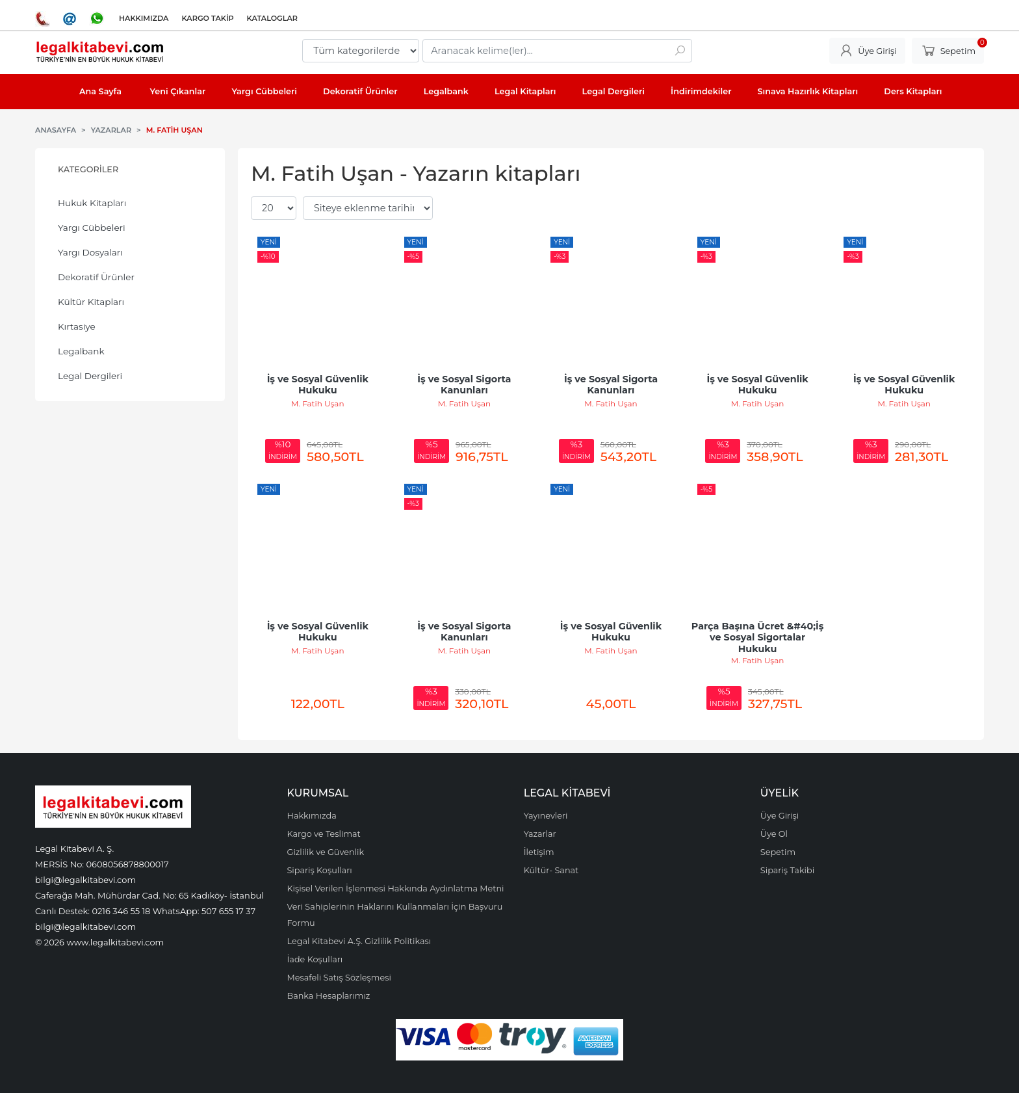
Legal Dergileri (90, 376)
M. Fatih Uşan (317, 403)
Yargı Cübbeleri (91, 227)
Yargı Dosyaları (90, 252)
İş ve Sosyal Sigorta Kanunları (465, 385)
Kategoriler (88, 169)
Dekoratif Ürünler (96, 277)
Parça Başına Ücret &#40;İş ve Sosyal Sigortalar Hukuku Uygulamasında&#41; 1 (759, 643)
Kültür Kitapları (91, 301)
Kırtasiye (77, 326)
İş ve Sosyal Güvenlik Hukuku (319, 385)
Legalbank (81, 351)
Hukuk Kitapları (92, 203)
